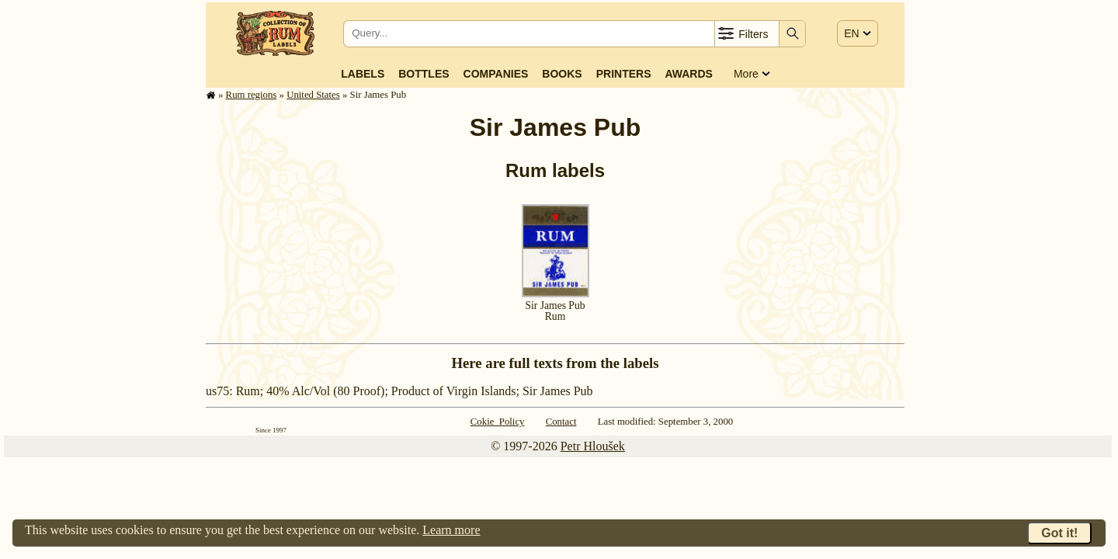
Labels (362, 74)
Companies (496, 74)
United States (313, 94)
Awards (688, 74)
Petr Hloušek (593, 446)
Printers (623, 74)
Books (562, 74)
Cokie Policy (497, 421)
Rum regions (251, 94)
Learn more (451, 529)
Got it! (1059, 533)
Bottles (423, 74)
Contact (561, 421)
